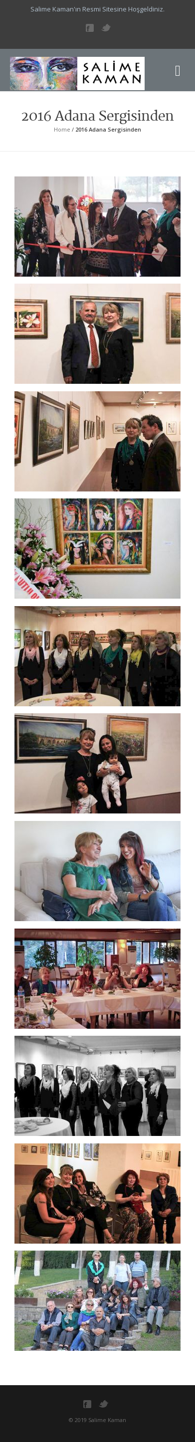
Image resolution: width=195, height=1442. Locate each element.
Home (62, 129)
